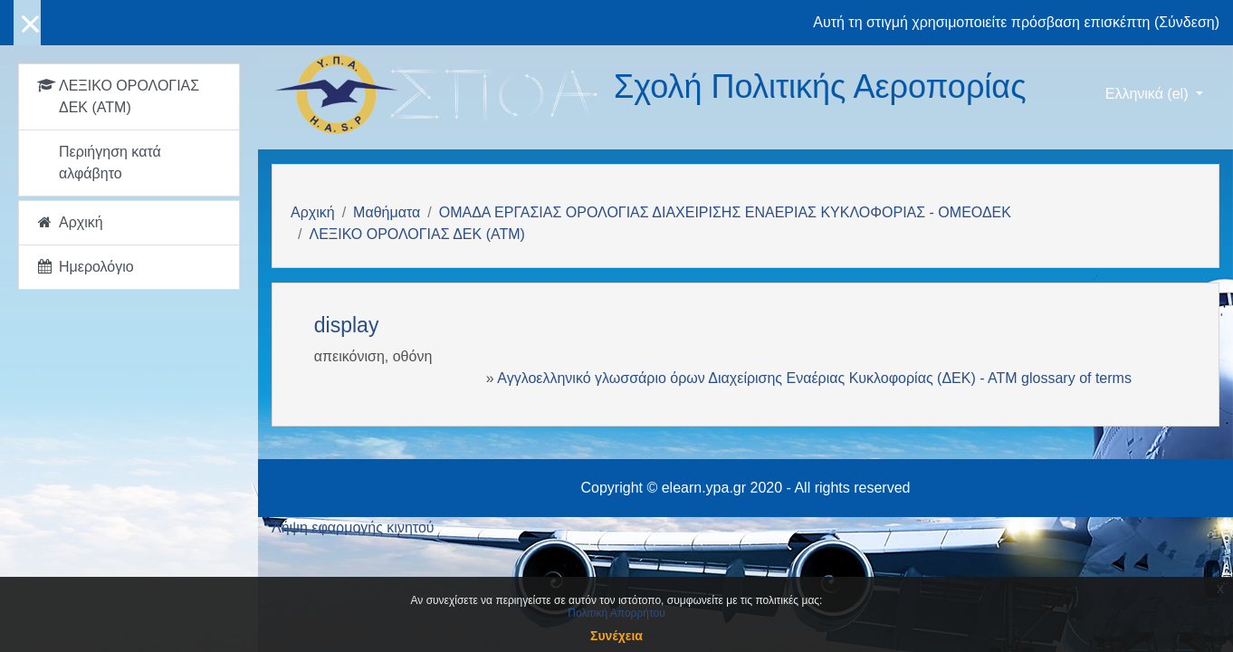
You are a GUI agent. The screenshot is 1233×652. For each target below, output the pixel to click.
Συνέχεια (616, 635)
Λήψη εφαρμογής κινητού (353, 527)
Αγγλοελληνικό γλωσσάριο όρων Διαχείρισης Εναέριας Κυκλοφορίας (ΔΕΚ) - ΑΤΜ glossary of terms (814, 378)
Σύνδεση (1186, 22)
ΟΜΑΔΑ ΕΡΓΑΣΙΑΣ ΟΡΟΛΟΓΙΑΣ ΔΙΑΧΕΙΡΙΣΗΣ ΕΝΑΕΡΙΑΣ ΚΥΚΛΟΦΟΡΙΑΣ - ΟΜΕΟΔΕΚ (725, 212)
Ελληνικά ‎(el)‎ (1148, 93)
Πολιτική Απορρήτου (616, 613)
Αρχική (313, 212)
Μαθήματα (386, 212)
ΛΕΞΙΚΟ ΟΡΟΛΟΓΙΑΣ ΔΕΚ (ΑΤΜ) (416, 234)
